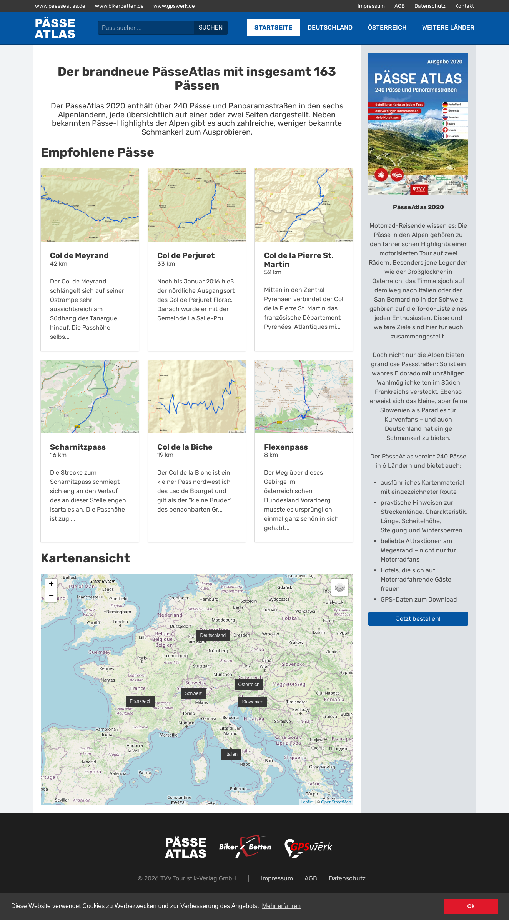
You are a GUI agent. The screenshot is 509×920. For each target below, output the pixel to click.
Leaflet (307, 802)
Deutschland (330, 27)
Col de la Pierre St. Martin (299, 260)
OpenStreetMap (336, 802)
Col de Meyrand (79, 255)
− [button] (51, 596)
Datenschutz (430, 6)
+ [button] (51, 584)
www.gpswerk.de (174, 6)
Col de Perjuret (186, 255)
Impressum (371, 6)
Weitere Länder (448, 27)
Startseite (273, 27)
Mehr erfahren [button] (281, 906)
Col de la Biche (185, 447)
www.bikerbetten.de (119, 6)
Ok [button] (471, 906)
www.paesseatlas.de (60, 6)
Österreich (387, 27)
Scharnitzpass (78, 447)
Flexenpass (286, 447)
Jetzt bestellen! (418, 618)
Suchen (211, 27)
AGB (399, 6)
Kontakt (464, 6)
